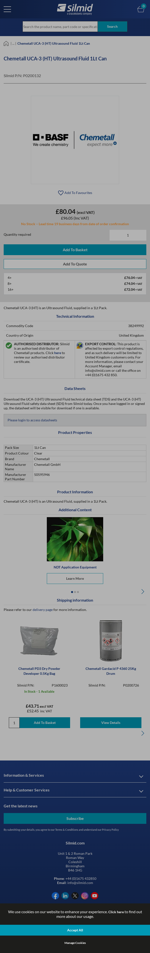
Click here (116, 912)
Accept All (75, 930)
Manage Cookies (75, 943)
